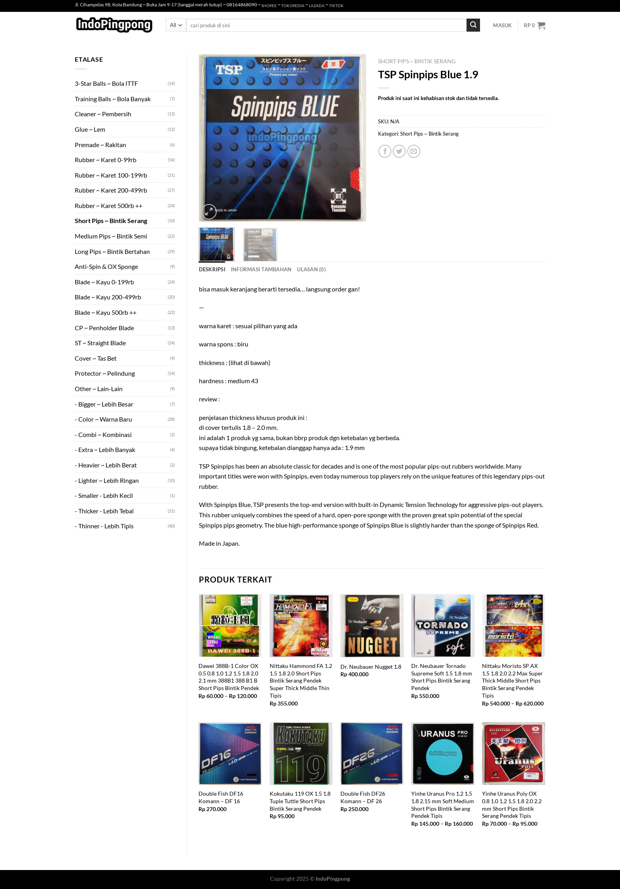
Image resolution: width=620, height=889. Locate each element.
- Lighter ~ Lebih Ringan (107, 480)
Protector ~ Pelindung (105, 373)
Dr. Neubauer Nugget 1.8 (370, 666)
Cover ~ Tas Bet (96, 358)
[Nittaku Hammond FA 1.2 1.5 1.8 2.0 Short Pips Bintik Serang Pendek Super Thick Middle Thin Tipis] (301, 625)
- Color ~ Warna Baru (103, 419)
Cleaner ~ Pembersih (103, 113)
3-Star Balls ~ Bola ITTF (106, 83)
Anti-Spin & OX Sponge (106, 266)
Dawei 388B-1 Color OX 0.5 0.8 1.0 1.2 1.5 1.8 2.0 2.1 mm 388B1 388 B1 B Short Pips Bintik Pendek (228, 676)
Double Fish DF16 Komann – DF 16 (220, 797)
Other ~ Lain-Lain (99, 388)
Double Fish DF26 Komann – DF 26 (362, 797)
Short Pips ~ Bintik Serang (111, 220)
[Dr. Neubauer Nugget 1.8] (372, 625)
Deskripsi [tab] (212, 269)
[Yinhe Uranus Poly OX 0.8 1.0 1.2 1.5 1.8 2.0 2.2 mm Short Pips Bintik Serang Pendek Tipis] (513, 753)
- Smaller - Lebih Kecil (104, 495)
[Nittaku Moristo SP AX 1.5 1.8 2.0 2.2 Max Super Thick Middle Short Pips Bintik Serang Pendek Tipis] (513, 625)
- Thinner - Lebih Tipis (104, 526)
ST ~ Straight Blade (100, 342)
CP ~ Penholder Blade (104, 327)
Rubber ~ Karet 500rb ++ (108, 205)
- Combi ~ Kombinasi (103, 434)
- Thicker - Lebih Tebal (104, 510)
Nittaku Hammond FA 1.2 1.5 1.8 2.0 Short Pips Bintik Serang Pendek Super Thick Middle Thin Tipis (301, 680)
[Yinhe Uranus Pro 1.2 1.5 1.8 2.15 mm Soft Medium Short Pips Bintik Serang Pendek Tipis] (442, 753)
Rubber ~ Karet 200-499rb (111, 190)
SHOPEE (269, 6)
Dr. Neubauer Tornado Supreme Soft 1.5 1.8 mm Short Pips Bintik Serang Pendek (441, 676)
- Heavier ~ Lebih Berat (106, 465)
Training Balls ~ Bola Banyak (113, 98)
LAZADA (317, 6)
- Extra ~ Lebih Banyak (105, 449)
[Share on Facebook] (384, 151)
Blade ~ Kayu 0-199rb (104, 282)
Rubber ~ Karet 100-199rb (111, 175)
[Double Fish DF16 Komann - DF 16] (230, 753)
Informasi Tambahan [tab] (261, 269)
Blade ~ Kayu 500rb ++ (105, 312)
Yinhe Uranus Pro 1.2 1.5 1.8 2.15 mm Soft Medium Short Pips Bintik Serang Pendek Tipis (442, 804)
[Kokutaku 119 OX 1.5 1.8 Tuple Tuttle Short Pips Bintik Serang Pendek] (301, 753)
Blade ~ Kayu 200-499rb (108, 297)
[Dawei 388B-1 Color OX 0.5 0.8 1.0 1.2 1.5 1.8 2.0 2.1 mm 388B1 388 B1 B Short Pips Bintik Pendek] (230, 625)
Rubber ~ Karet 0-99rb (105, 159)
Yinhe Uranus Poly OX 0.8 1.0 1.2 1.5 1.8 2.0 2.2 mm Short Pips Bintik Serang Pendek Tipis (512, 804)
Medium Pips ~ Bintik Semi (111, 236)
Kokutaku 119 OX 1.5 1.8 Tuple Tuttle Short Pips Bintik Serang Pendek (300, 800)
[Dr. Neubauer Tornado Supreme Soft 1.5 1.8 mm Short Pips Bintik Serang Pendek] (442, 625)
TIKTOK (336, 6)
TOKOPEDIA (292, 6)
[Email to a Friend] (413, 151)
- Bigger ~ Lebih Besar (104, 404)
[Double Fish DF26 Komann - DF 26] (372, 753)
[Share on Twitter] (399, 151)
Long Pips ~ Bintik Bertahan (112, 251)
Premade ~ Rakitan (100, 144)
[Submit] (473, 25)
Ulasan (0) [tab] (311, 269)
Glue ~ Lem (90, 129)
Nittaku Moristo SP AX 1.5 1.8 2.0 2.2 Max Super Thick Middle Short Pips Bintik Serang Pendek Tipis (512, 680)
